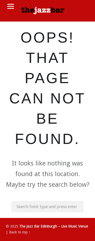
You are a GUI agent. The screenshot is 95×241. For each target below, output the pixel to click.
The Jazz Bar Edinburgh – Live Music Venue (53, 226)
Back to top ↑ (19, 232)
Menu (10, 6)
